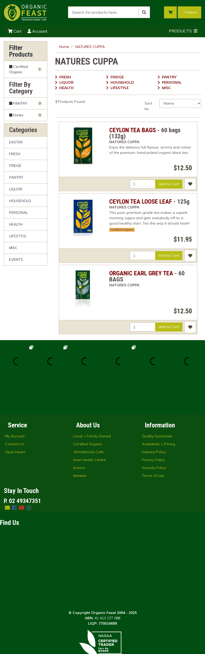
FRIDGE (15, 165)
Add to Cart (169, 184)
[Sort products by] (180, 103)
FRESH (14, 154)
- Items (189, 12)
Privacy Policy (153, 425)
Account (37, 31)
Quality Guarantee (157, 402)
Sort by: (148, 106)
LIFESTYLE (17, 236)
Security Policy (154, 433)
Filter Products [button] (21, 51)
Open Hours (15, 417)
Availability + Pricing (158, 410)
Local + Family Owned (92, 402)
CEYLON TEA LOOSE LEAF (140, 201)
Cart (15, 31)
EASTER (16, 142)
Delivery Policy (154, 417)
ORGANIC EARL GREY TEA (141, 273)
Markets (80, 441)
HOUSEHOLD (20, 201)
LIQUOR (15, 189)
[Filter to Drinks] (25, 115)
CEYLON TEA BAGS (132, 130)
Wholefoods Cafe (88, 417)
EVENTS (16, 259)
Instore (79, 433)
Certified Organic (122, 229)
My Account (14, 402)
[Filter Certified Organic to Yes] (25, 69)
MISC (13, 247)
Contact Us (14, 410)
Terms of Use (153, 441)
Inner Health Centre (89, 425)
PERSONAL (18, 212)
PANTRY (16, 177)
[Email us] (7, 473)
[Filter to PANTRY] (25, 103)
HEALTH (15, 224)
